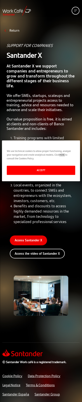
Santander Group (47, 394)
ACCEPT (41, 170)
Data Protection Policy (44, 375)
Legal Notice (11, 384)
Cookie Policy (12, 375)
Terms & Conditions (40, 384)
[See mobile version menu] (76, 11)
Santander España (15, 394)
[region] (41, 160)
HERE (62, 154)
